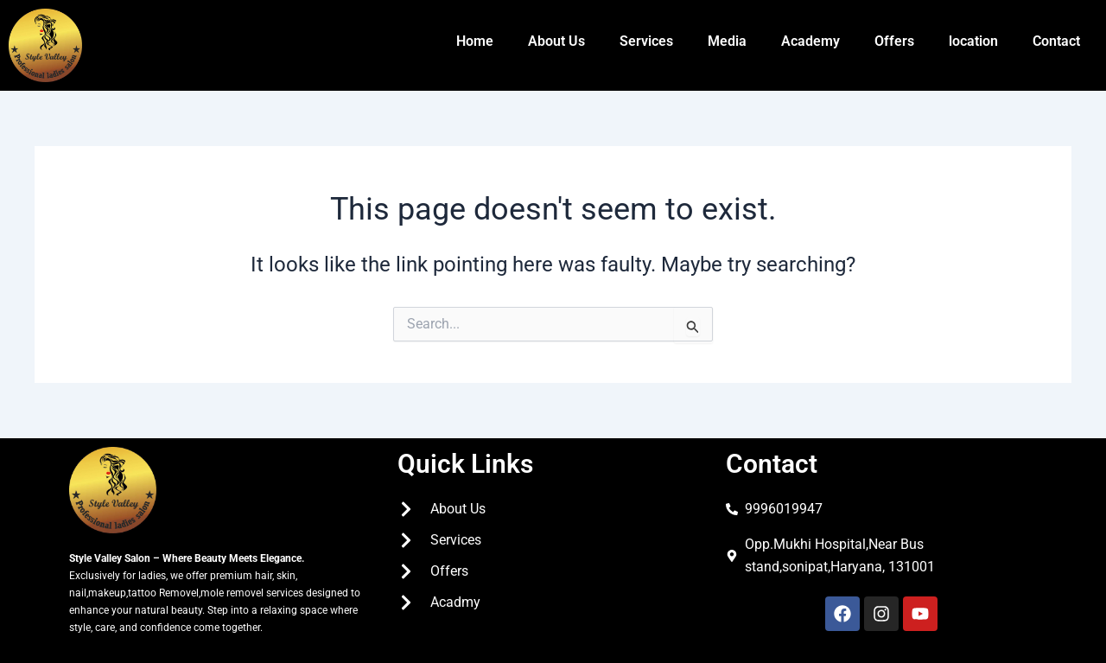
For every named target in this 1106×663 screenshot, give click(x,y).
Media (727, 41)
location (973, 41)
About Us (556, 41)
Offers (894, 41)
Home (474, 41)
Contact (1056, 41)
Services (646, 41)
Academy (810, 41)
